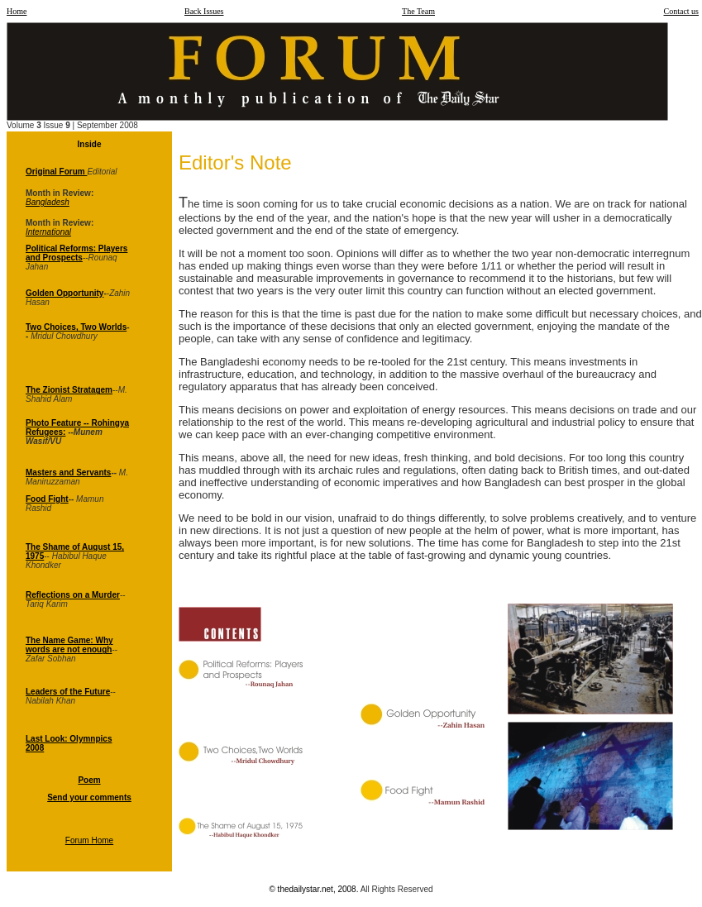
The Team (418, 11)
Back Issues (204, 11)
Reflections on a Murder (73, 594)
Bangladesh (47, 202)
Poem (89, 780)
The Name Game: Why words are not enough (69, 645)
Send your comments (89, 797)
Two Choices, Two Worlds (76, 327)
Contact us (682, 11)
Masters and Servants (68, 472)
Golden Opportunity (64, 293)
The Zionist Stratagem (69, 389)
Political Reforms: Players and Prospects (76, 253)
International (48, 231)
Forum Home (89, 840)
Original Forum (56, 171)
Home (16, 11)
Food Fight (47, 499)
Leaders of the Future (68, 691)
